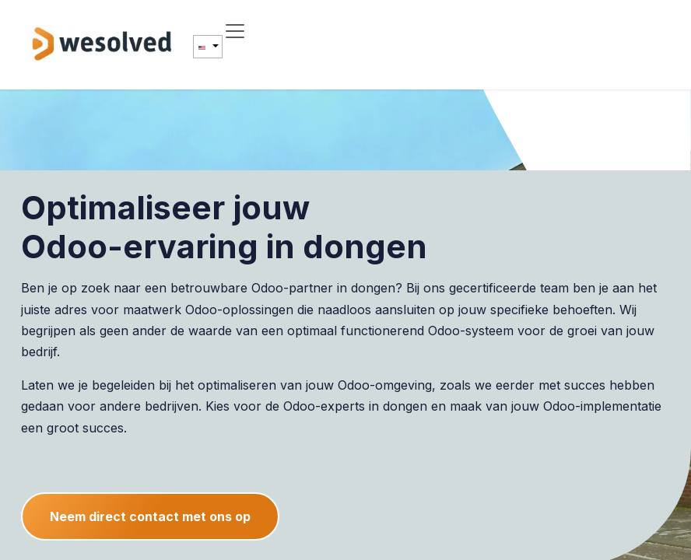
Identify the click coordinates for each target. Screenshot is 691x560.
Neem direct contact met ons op (150, 516)
